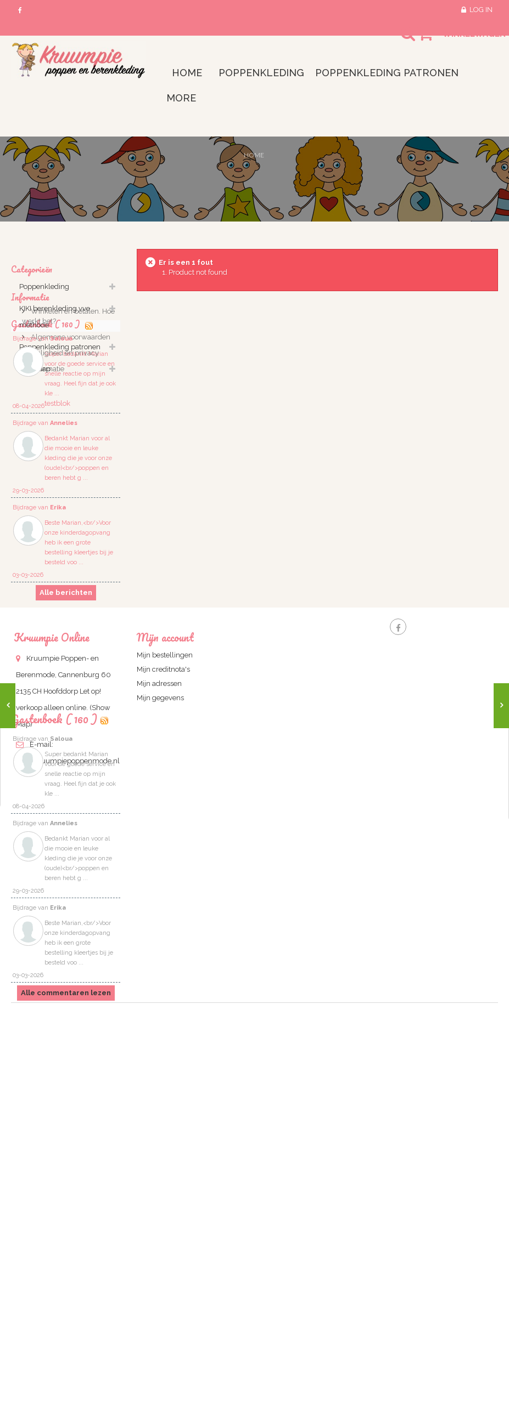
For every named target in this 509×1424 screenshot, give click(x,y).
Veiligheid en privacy (64, 470)
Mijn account (165, 880)
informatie (46, 485)
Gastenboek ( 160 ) (54, 1073)
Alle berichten (66, 789)
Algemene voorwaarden (69, 454)
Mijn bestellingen (165, 898)
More (181, 98)
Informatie (30, 407)
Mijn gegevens (160, 941)
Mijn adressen (159, 927)
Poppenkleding (44, 292)
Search (398, 40)
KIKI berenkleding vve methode (54, 322)
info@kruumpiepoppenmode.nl (68, 1004)
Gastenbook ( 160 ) (46, 514)
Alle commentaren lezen (66, 1347)
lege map (35, 375)
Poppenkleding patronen (59, 353)
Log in (481, 9)
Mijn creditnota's (163, 913)
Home (254, 155)
